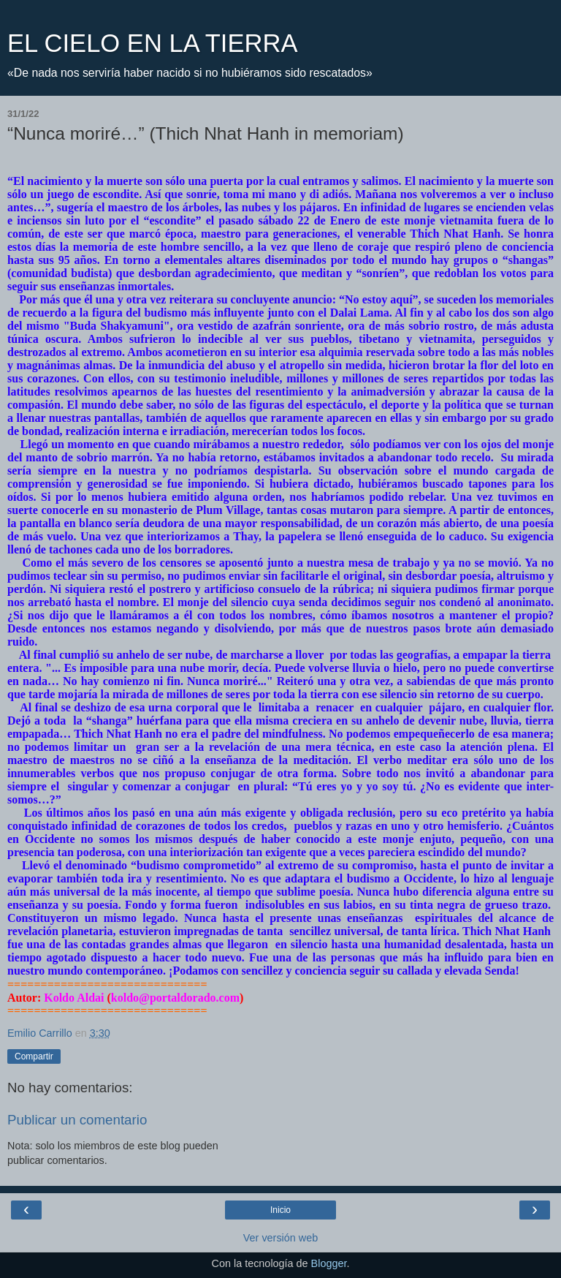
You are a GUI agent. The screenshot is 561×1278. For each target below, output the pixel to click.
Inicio (280, 1210)
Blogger (329, 1263)
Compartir (34, 1056)
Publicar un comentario (77, 1119)
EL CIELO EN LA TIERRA (152, 43)
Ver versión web (280, 1238)
